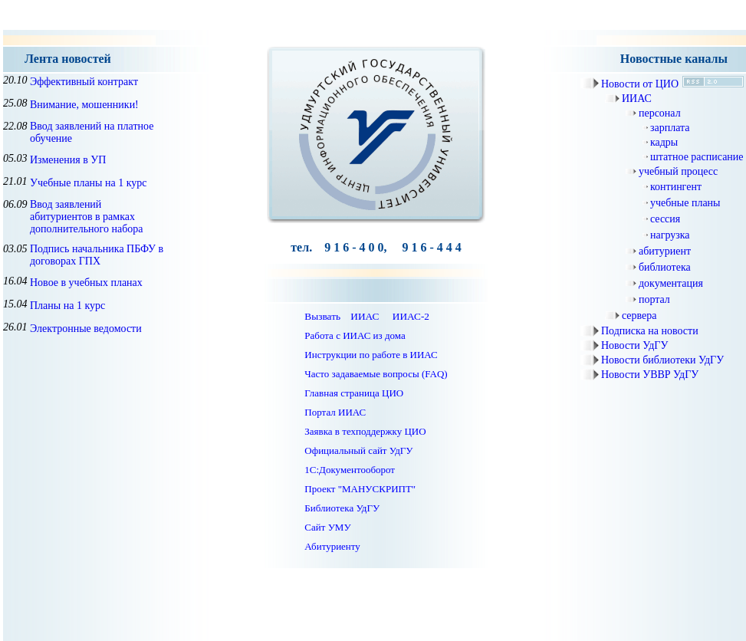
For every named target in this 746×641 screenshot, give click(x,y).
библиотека (665, 267)
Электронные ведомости (86, 328)
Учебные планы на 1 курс (88, 183)
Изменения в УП (68, 160)
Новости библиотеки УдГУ (662, 360)
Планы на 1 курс (67, 305)
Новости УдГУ (634, 345)
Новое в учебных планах (86, 282)
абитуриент (665, 251)
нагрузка (670, 235)
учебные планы (685, 203)
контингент (676, 186)
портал (654, 299)
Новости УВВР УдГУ (649, 374)
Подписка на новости (649, 331)
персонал (660, 113)
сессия (665, 219)
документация (671, 283)
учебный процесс (678, 171)
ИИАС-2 (411, 316)
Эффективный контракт (84, 81)
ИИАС (637, 98)
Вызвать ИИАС (341, 316)
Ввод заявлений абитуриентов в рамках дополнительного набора (86, 217)
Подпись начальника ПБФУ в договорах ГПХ (96, 255)
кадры (664, 142)
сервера (639, 315)
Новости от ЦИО (640, 84)
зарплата (670, 127)
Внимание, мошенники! (84, 104)
